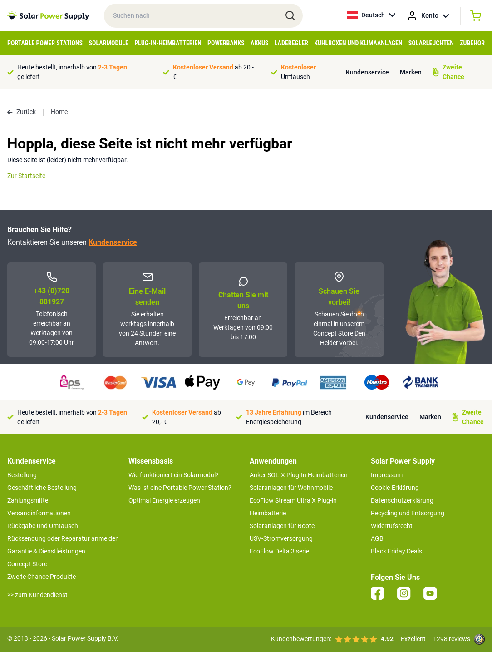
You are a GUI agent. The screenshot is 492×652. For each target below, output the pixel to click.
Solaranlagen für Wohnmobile (291, 487)
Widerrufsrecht (392, 525)
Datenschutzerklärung (402, 500)
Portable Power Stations (45, 43)
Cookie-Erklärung (395, 487)
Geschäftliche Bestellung (42, 487)
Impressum (387, 475)
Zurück (21, 111)
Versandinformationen (39, 513)
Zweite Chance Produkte (41, 576)
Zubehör (472, 43)
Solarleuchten (431, 43)
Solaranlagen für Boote (282, 525)
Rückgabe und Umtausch (42, 525)
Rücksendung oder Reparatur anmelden (63, 538)
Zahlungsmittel (28, 500)
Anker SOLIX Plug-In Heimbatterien (299, 475)
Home (59, 111)
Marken (411, 72)
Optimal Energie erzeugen (164, 500)
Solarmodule (108, 43)
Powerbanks (226, 43)
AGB (377, 538)
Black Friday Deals (396, 551)
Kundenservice (367, 72)
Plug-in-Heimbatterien (168, 43)
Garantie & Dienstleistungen (46, 551)
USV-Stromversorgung (281, 538)
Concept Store (27, 564)
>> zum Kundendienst (37, 594)
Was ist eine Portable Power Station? (179, 487)
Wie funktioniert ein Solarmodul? (173, 475)
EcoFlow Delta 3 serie (279, 551)
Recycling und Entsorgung (407, 513)
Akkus (259, 43)
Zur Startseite (26, 175)
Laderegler (291, 43)
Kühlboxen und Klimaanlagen (358, 43)
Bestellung (22, 475)
